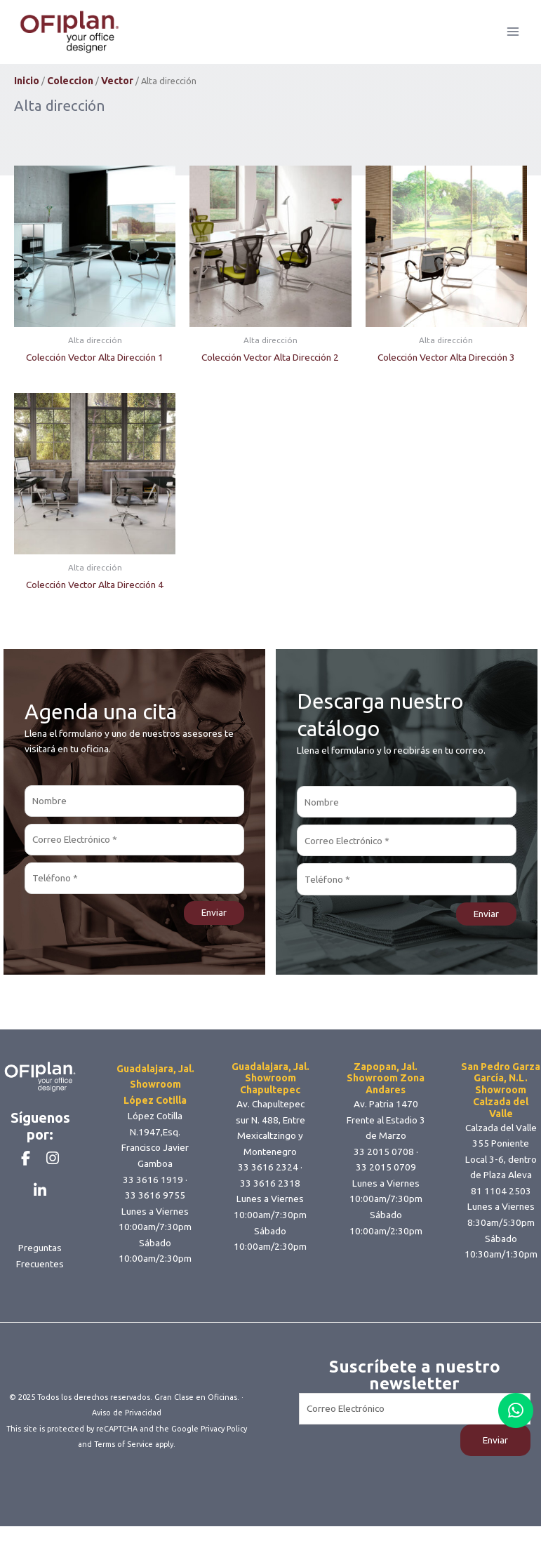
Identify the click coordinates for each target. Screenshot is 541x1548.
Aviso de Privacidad (126, 1436)
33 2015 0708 (384, 1162)
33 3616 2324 (268, 1179)
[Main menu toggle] (513, 37)
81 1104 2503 (501, 1202)
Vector (117, 92)
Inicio (26, 92)
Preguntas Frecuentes (40, 1291)
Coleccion (70, 92)
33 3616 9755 (155, 1207)
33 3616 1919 (153, 1190)
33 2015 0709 (386, 1179)
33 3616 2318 (270, 1195)
